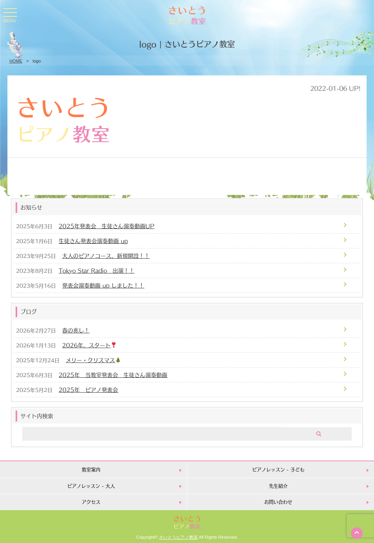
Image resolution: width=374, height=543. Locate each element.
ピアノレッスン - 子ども (278, 469)
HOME (15, 61)
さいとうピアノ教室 (178, 537)
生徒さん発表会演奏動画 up (93, 240)
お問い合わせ (278, 501)
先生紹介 (278, 485)
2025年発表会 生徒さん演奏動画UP (106, 225)
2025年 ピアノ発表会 (88, 389)
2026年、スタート (89, 345)
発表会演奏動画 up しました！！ (103, 285)
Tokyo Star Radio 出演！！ (96, 270)
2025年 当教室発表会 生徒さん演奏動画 (113, 374)
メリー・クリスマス (93, 359)
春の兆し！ (75, 330)
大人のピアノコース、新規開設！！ (106, 255)
